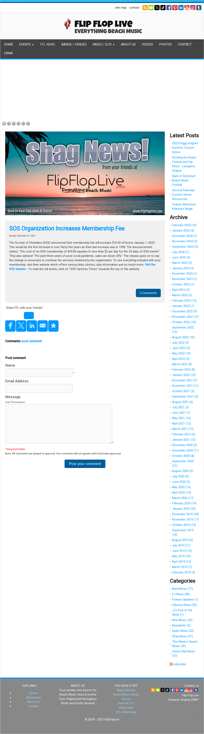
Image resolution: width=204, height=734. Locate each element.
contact (134, 7)
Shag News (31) (182, 636)
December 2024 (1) (184, 236)
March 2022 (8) (182, 364)
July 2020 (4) (180, 476)
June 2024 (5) (181, 257)
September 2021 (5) (185, 396)
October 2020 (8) (183, 456)
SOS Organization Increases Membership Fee (67, 228)
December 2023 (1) (184, 273)
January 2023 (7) (183, 306)
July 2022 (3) (180, 342)
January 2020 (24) (184, 508)
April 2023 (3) (180, 290)
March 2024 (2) (182, 263)
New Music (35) (182, 620)
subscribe (179, 664)
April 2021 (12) (181, 423)
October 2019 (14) (184, 525)
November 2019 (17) (185, 519)
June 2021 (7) (181, 412)
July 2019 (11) (181, 545)
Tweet (29, 315)
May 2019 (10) (181, 556)
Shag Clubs (126, 707)
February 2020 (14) (184, 503)
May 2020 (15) (181, 487)
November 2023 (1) (184, 279)
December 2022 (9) (184, 311)
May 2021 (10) (181, 418)
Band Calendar (126, 690)
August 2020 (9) (182, 471)
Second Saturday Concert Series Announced (183, 194)
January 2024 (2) (183, 268)
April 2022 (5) (180, 359)
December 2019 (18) (185, 514)
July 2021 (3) (180, 407)
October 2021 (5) (183, 391)
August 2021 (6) (182, 402)
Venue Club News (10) (183, 654)
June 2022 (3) (181, 348)
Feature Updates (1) (185, 599)
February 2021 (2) (183, 434)
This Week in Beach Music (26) (185, 644)
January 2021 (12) (184, 439)
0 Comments (148, 293)
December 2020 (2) (184, 445)
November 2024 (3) (184, 241)
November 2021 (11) (185, 386)
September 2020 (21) (183, 463)
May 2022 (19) (181, 353)
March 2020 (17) (182, 498)
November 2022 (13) (185, 317)
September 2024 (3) (185, 246)
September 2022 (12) (183, 330)
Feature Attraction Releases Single (184, 207)
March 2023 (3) (182, 295)
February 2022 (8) (183, 369)
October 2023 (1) (183, 284)
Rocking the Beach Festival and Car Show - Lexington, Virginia (184, 164)
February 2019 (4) (183, 572)
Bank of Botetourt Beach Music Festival (184, 180)
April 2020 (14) (181, 492)
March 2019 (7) (182, 567)
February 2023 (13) (184, 300)
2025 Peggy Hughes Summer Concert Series (185, 147)
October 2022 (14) (184, 322)
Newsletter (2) (181, 625)
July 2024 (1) (180, 252)
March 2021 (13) (182, 429)
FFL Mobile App (126, 712)
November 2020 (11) (185, 450)
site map (121, 7)
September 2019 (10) (183, 532)
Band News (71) (182, 589)
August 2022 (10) (183, 337)
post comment (32, 341)
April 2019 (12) (181, 561)
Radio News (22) (183, 631)
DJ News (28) (181, 594)
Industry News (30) (184, 605)
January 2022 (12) (184, 375)
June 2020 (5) (181, 482)
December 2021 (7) (184, 380)
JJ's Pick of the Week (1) (182, 612)
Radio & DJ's (126, 703)
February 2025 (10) (184, 225)
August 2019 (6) (182, 540)
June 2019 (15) (182, 551)
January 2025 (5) (183, 230)
